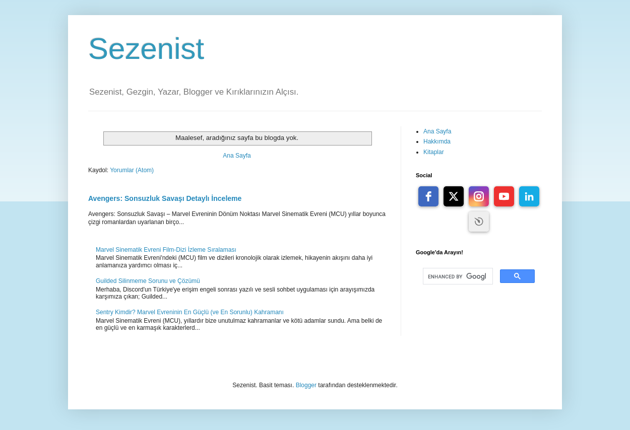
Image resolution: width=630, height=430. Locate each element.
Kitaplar (433, 152)
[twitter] (454, 196)
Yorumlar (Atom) (132, 170)
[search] (457, 276)
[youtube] (504, 196)
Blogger (306, 385)
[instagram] (479, 196)
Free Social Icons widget (478, 221)
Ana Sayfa (236, 155)
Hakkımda (437, 141)
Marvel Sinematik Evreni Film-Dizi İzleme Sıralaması (166, 249)
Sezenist (146, 48)
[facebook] (428, 196)
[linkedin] (529, 196)
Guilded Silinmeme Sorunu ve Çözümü (148, 280)
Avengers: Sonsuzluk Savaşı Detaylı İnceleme (164, 198)
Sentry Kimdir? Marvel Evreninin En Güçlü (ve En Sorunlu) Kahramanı (190, 312)
